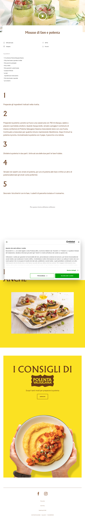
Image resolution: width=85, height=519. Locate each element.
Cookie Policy (42, 505)
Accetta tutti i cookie (67, 275)
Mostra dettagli (71, 270)
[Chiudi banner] (78, 242)
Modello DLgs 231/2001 (42, 510)
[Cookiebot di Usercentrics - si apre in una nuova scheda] (67, 242)
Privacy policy (42, 501)
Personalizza (42, 275)
